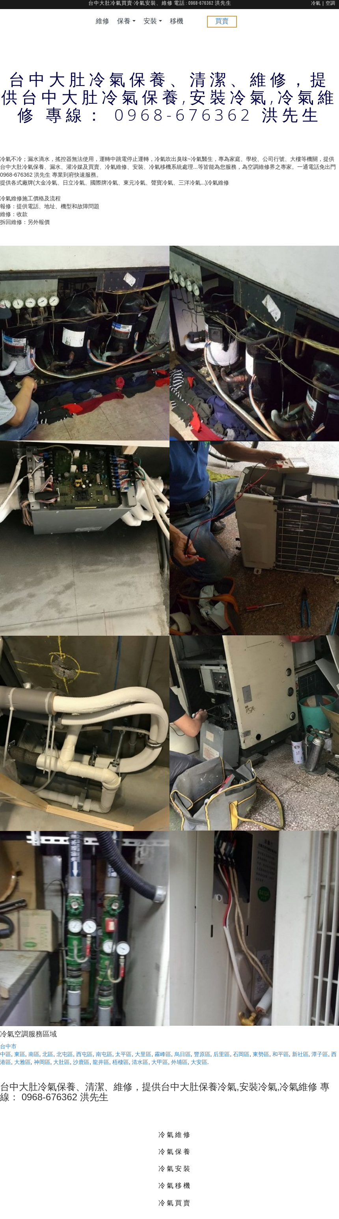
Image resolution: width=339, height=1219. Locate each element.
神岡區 (42, 1062)
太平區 (123, 1054)
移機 (176, 21)
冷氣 (315, 3)
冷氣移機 (175, 1185)
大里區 (143, 1054)
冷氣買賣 (175, 1202)
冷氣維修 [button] (175, 1134)
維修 (102, 21)
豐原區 (202, 1054)
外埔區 (179, 1062)
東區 (19, 1054)
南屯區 (104, 1054)
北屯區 (64, 1054)
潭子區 (319, 1054)
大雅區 (22, 1062)
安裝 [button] (152, 21)
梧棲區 (120, 1062)
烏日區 (182, 1054)
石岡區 (241, 1054)
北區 (47, 1054)
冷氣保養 (175, 1151)
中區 (5, 1054)
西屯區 (84, 1054)
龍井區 (101, 1062)
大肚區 (61, 1062)
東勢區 (261, 1054)
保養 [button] (126, 21)
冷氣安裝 (175, 1168)
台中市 (8, 1046)
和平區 (280, 1054)
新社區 (300, 1054)
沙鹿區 (81, 1062)
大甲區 (159, 1062)
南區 (33, 1054)
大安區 (199, 1062)
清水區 (140, 1062)
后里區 (221, 1054)
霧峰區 (163, 1054)
